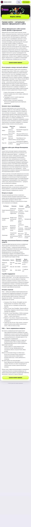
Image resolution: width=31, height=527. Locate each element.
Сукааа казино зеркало (15, 62)
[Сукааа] (6, 2)
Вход (19, 2)
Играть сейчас (15, 17)
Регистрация (26, 2)
